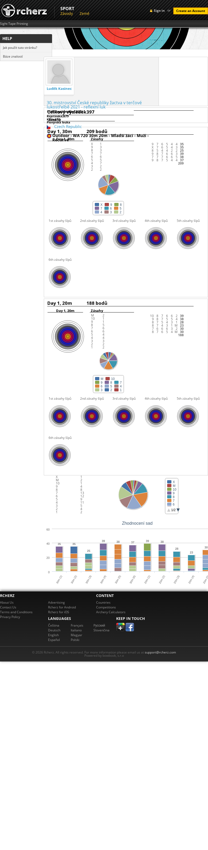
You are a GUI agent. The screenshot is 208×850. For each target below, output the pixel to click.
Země (84, 13)
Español (54, 640)
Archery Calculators (110, 612)
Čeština (53, 625)
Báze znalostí (13, 56)
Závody (66, 13)
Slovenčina (101, 630)
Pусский (99, 625)
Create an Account (190, 11)
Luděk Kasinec (59, 88)
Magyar (76, 635)
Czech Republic (68, 126)
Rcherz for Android (62, 607)
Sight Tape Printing (14, 23)
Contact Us (8, 607)
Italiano (76, 630)
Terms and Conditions (16, 612)
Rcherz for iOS (58, 612)
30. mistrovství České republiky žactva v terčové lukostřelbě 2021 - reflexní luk (94, 105)
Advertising (56, 602)
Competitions (106, 607)
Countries (103, 602)
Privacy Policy (10, 617)
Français (77, 625)
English (53, 635)
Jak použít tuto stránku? (20, 47)
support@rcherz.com (160, 652)
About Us (7, 602)
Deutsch (54, 630)
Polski (75, 640)
